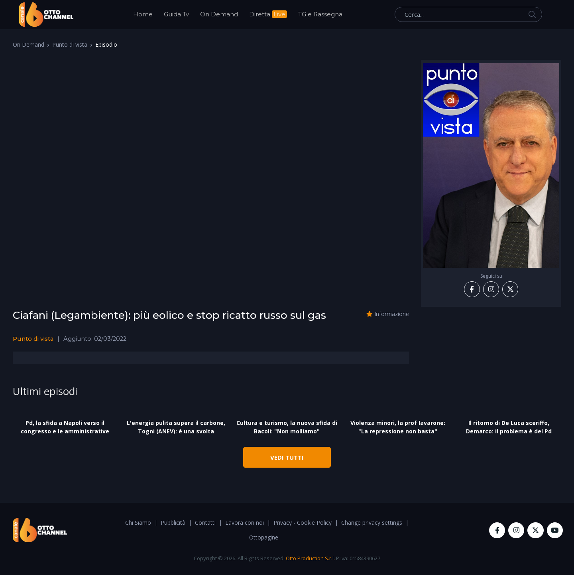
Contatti (205, 522)
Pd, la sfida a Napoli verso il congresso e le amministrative (65, 427)
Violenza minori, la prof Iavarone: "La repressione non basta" (397, 427)
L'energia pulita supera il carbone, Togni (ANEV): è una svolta (176, 427)
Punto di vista (69, 44)
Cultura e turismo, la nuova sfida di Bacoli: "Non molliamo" (286, 427)
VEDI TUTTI (287, 457)
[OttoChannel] (46, 14)
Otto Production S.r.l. (310, 558)
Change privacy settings (371, 522)
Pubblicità (173, 522)
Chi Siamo (138, 522)
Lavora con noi (244, 522)
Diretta (268, 14)
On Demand (219, 14)
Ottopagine (263, 537)
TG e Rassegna (320, 14)
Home (143, 14)
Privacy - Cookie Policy (302, 522)
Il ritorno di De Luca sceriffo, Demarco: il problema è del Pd (509, 427)
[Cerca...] (468, 14)
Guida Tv (176, 14)
